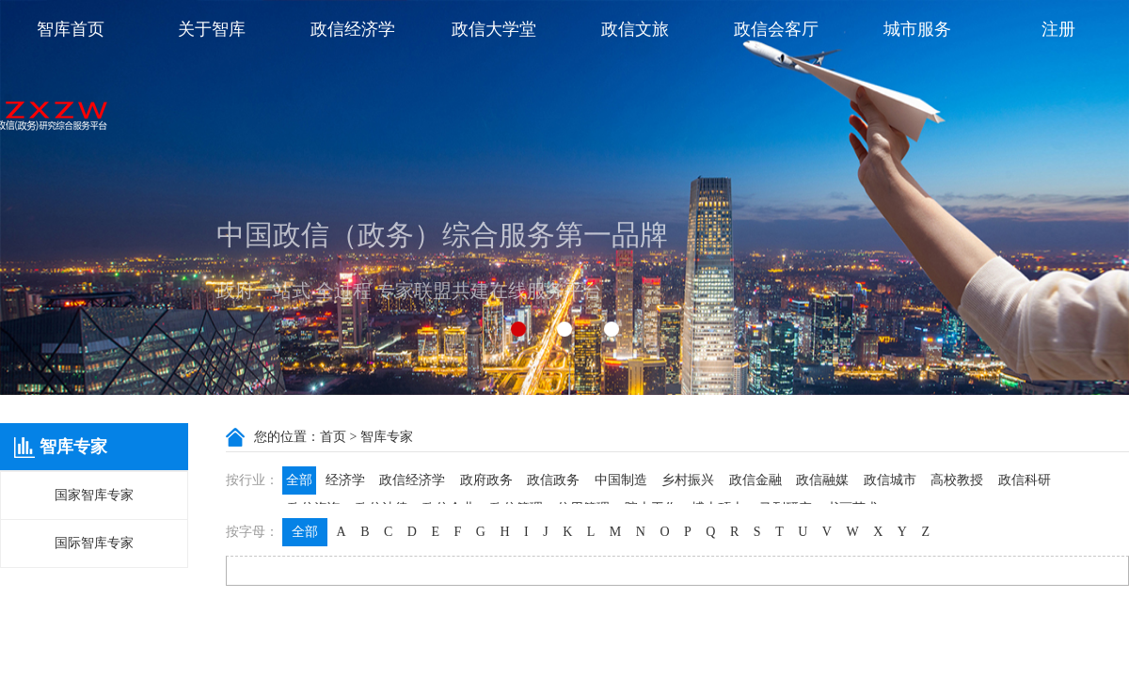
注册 (1058, 29)
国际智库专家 (94, 543)
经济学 (345, 480)
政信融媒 (822, 480)
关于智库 (212, 29)
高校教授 (956, 480)
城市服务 (917, 29)
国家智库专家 (94, 495)
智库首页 (70, 29)
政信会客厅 (776, 29)
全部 (299, 480)
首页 (333, 437)
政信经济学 (352, 29)
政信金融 (755, 480)
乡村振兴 (687, 480)
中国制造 (621, 480)
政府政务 (486, 480)
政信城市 (890, 480)
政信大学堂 (494, 29)
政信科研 (1024, 480)
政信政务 (553, 480)
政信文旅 (635, 29)
